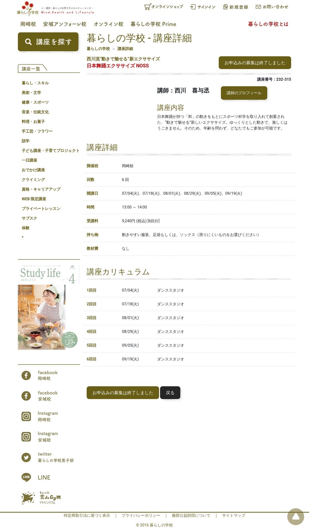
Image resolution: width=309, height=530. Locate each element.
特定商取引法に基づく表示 (87, 515)
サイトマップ (233, 515)
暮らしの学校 (98, 48)
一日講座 (29, 160)
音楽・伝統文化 (35, 112)
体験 (25, 228)
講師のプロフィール (244, 93)
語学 (25, 141)
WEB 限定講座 (34, 199)
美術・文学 (31, 92)
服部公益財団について (191, 515)
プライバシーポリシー (141, 515)
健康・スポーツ (35, 102)
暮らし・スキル (35, 83)
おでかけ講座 (33, 170)
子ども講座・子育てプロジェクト (51, 150)
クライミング (33, 179)
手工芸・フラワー (37, 131)
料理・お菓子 (33, 121)
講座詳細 (125, 48)
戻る (170, 392)
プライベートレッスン (41, 208)
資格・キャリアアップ (41, 189)
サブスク (29, 218)
